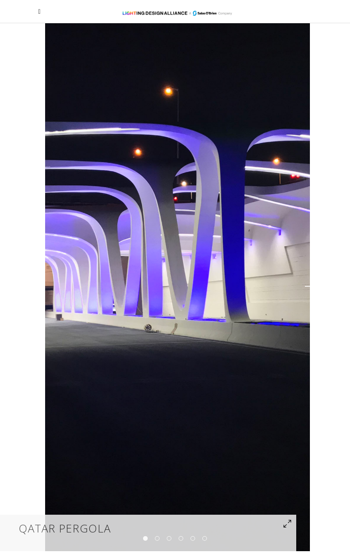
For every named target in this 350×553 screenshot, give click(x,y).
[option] (177, 286)
